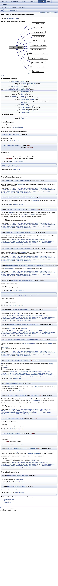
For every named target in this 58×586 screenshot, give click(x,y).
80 (10, 204)
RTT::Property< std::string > (8, 189)
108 (10, 390)
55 (10, 161)
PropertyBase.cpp (18, 140)
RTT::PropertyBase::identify (11, 360)
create (22, 88)
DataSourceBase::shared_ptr (12, 89)
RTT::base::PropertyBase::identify (17, 339)
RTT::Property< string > (13, 191)
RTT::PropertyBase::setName (11, 433)
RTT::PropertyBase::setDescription (13, 418)
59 (10, 444)
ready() (22, 216)
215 (10, 481)
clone (22, 81)
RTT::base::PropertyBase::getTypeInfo (27, 324)
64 (10, 429)
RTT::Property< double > (45, 188)
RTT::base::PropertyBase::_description (17, 475)
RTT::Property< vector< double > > (29, 191)
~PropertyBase (25, 112)
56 (9, 127)
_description (24, 117)
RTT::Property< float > (22, 189)
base (6, 10)
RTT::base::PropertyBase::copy (16, 209)
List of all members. (5, 75)
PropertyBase (12, 10)
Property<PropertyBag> (29, 214)
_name (22, 118)
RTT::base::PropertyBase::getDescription (22, 280)
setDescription (25, 107)
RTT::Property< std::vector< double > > (11, 374)
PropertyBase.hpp (12, 18)
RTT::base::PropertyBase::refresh (17, 395)
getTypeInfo (24, 96)
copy (22, 84)
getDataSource (25, 89)
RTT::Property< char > (45, 191)
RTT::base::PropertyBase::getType (20, 309)
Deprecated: (5, 347)
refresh (23, 106)
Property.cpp (17, 378)
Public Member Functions (44, 12)
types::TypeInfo (15, 96)
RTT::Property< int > (34, 189)
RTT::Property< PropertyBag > (23, 192)
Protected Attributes (54, 12)
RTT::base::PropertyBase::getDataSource (32, 265)
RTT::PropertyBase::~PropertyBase (11, 134)
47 (10, 378)
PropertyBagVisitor (31, 99)
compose (23, 83)
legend (29, 73)
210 (10, 492)
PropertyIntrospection (31, 97)
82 (10, 305)
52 (10, 172)
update (23, 110)
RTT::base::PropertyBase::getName (20, 295)
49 (10, 140)
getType (23, 94)
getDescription (25, 91)
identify (23, 97)
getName (23, 93)
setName (23, 109)
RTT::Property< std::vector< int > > (29, 188)
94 (10, 290)
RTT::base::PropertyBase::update (17, 448)
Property (10, 212)
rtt (0, 507)
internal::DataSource (9, 268)
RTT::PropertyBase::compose (12, 197)
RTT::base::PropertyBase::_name (16, 486)
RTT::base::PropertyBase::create (21, 248)
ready (22, 104)
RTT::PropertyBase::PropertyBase (10, 145)
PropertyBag (32, 83)
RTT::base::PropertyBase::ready (12, 383)
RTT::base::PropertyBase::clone (21, 180)
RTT (2, 10)
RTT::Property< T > (14, 188)
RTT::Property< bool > (7, 192)
